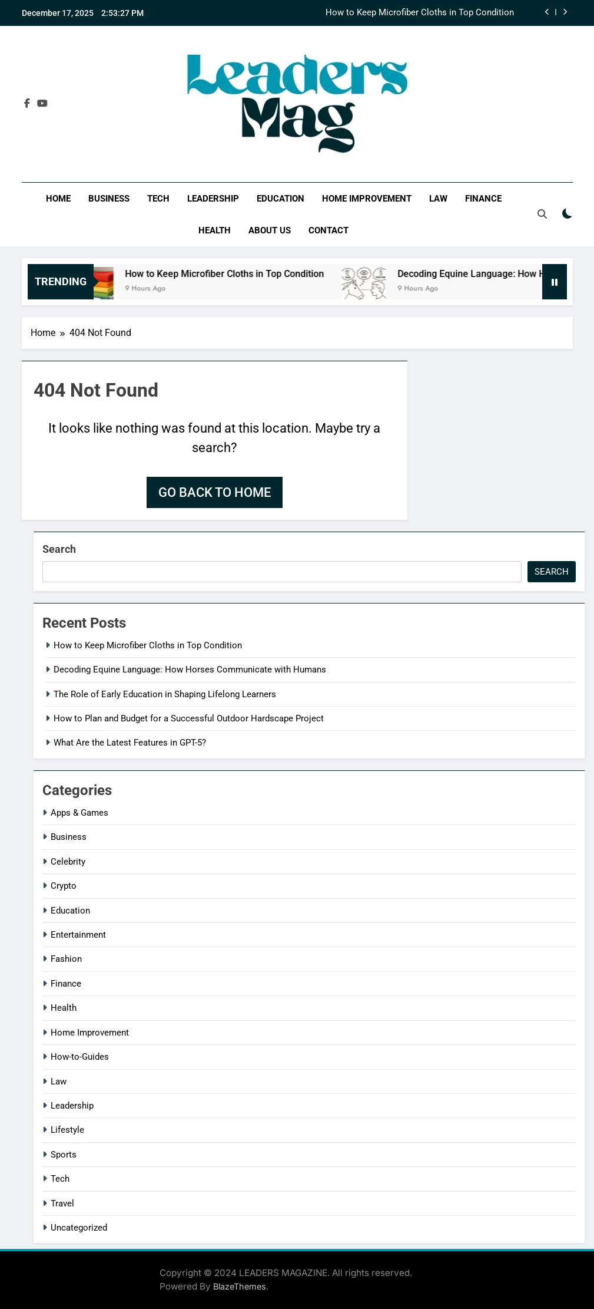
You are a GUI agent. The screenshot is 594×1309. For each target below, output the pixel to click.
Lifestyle (67, 1130)
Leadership (213, 198)
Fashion (66, 959)
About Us (269, 230)
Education (280, 198)
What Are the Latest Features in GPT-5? (130, 742)
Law (438, 198)
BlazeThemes (239, 1286)
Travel (62, 1203)
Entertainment (78, 934)
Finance (483, 198)
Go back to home (214, 492)
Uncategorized (79, 1227)
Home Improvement (367, 198)
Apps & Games (79, 812)
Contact (328, 230)
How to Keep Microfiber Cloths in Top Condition (420, 13)
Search (59, 549)
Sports (64, 1154)
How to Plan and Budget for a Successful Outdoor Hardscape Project (189, 718)
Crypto (64, 886)
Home (58, 198)
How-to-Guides (80, 1056)
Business (109, 198)
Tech (158, 198)
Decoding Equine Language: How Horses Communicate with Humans (190, 669)
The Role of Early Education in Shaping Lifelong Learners (165, 694)
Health (214, 230)
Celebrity (68, 861)
